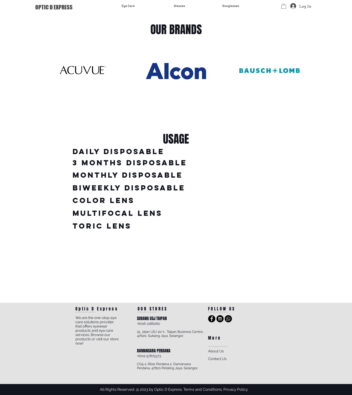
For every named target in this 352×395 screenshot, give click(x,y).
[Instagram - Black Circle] (220, 318)
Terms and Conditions (202, 389)
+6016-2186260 (148, 324)
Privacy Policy (235, 389)
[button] (283, 6)
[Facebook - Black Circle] (211, 318)
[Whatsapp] (228, 318)
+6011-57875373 (149, 356)
